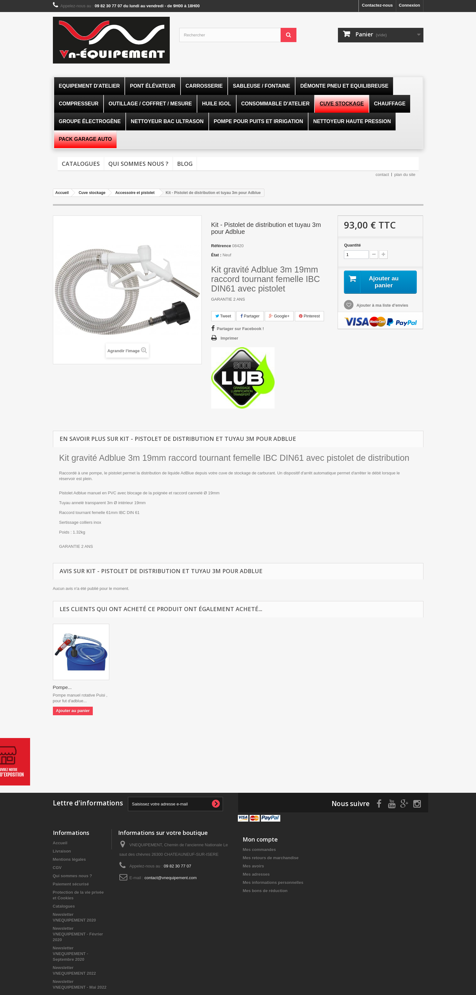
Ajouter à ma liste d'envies (381, 305)
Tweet (223, 316)
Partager (249, 316)
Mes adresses (256, 873)
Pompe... (62, 687)
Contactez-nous (377, 5)
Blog (185, 163)
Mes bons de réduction (265, 890)
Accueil (60, 842)
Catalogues (81, 163)
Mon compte (260, 838)
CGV (57, 867)
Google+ (279, 316)
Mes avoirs (253, 865)
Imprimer (229, 338)
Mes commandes (259, 849)
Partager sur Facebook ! (240, 328)
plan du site (405, 174)
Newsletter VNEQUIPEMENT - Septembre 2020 (70, 953)
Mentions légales (69, 858)
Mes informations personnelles (273, 881)
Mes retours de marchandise (270, 857)
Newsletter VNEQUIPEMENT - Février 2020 (78, 933)
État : (216, 255)
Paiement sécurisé (71, 883)
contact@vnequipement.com (170, 877)
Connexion (409, 5)
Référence (221, 245)
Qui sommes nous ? (138, 163)
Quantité (352, 245)
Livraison (62, 850)
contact (382, 174)
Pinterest (309, 316)
